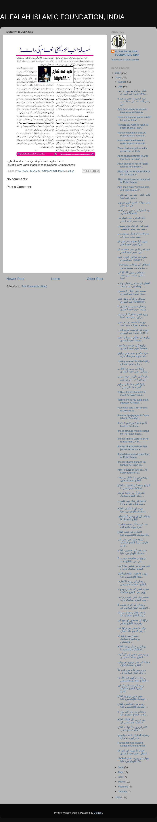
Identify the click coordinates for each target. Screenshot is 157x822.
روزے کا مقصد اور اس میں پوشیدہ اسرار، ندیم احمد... (133, 323)
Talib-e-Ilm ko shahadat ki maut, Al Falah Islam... (131, 393)
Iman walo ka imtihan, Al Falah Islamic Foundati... (132, 142)
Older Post (95, 279)
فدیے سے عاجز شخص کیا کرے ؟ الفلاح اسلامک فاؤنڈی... (134, 567)
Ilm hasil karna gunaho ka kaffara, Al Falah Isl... (132, 463)
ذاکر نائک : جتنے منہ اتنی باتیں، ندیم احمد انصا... (134, 196)
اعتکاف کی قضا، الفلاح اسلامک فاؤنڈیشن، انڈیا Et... (134, 533)
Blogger (98, 812)
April (121, 777)
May (120, 772)
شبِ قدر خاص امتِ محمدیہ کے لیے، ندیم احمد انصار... (134, 250)
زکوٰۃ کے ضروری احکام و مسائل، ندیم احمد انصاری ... (134, 370)
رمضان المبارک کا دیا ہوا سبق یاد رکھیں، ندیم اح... (134, 736)
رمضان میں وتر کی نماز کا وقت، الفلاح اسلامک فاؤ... (133, 713)
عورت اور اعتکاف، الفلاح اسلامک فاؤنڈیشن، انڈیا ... (133, 510)
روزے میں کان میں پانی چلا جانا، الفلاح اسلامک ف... (132, 671)
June (121, 767)
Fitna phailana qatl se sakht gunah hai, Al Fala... (133, 149)
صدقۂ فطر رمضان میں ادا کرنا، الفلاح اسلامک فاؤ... (132, 614)
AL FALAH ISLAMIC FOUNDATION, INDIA (62, 17)
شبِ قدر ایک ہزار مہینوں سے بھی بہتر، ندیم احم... (134, 235)
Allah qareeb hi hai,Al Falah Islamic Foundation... (133, 165)
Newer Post (15, 279)
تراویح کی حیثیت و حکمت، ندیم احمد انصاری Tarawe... (134, 347)
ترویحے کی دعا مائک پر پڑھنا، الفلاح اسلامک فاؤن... (133, 479)
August (122, 81)
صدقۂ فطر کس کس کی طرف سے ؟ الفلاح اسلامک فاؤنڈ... (133, 542)
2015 (118, 797)
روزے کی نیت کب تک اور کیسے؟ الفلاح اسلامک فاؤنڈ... (131, 688)
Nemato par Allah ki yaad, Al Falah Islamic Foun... (133, 126)
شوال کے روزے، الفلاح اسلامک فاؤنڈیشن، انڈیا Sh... (133, 760)
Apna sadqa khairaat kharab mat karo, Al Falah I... (133, 157)
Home (55, 279)
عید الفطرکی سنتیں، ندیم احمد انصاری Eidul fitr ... (134, 212)
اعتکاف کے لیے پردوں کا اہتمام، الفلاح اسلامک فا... (134, 518)
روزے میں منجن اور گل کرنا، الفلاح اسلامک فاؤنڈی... (133, 656)
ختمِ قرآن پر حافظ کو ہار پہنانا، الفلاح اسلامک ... (131, 494)
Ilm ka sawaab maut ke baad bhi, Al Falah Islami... (133, 432)
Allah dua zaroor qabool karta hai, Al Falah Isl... (134, 173)
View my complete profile (125, 59)
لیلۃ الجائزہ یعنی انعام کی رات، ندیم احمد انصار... (131, 219)
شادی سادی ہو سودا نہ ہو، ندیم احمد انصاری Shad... (132, 92)
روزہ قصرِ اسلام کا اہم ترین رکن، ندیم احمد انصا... (133, 316)
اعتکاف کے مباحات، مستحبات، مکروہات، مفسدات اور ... (134, 266)
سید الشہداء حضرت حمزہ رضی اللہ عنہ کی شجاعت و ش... (134, 101)
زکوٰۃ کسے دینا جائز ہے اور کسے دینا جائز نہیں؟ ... (131, 386)
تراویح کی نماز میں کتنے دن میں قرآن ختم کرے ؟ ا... (132, 502)
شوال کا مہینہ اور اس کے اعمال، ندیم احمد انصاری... (133, 752)
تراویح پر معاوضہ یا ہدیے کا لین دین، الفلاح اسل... (132, 559)
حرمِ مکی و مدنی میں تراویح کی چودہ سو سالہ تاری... (133, 354)
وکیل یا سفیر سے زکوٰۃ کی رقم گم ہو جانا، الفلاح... (132, 629)
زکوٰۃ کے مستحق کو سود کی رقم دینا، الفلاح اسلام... (133, 622)
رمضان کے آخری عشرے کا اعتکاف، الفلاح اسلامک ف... (134, 606)
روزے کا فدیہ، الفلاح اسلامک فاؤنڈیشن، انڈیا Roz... (132, 575)
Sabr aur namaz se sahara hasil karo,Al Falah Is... (132, 111)
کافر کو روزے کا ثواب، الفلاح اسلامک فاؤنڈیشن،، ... (133, 728)
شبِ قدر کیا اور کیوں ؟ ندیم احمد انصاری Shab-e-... (132, 258)
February (123, 786)
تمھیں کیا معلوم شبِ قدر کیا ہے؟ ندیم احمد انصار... (133, 243)
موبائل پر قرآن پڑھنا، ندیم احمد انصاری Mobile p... (132, 300)
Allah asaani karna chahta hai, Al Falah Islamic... (134, 181)
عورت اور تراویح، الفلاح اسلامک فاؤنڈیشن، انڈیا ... (133, 697)
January (123, 791)
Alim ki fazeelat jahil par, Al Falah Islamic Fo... (132, 471)
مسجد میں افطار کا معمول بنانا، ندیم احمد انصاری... (132, 292)
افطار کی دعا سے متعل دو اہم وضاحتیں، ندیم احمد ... (134, 285)
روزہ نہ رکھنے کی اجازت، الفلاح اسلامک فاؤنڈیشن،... (133, 679)
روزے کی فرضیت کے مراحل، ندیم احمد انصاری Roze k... (133, 331)
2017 (118, 72)
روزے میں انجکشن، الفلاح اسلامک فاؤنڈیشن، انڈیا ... (133, 705)
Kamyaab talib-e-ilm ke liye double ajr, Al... (132, 409)
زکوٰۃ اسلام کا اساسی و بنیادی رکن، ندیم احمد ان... (134, 362)
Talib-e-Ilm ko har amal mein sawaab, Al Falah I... (133, 401)
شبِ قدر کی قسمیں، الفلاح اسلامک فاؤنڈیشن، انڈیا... (132, 552)
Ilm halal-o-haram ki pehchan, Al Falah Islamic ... (134, 456)
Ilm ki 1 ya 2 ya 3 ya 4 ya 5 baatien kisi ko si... (132, 424)
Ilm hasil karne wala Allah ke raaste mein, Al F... (133, 440)
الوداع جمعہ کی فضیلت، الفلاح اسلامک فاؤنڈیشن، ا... (134, 487)
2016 (118, 77)
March (122, 781)
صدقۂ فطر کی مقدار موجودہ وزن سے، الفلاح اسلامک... (133, 590)
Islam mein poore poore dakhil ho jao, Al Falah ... (134, 118)
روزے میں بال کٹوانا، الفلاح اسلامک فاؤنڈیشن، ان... (132, 721)
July (120, 86)
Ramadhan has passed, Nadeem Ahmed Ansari (131, 744)
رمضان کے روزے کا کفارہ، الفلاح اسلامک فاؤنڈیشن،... (133, 583)
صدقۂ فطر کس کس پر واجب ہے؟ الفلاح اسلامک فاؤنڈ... (134, 598)
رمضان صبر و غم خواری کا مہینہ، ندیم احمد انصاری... (133, 308)
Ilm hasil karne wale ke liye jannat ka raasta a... (132, 448)
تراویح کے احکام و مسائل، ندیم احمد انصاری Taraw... (134, 339)
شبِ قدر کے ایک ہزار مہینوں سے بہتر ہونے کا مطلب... (133, 227)
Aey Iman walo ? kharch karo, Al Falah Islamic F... (134, 188)
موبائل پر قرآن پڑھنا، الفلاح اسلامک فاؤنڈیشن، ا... (132, 648)
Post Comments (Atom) (34, 286)
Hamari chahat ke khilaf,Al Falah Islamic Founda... (132, 134)
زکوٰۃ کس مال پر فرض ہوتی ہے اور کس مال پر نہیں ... (133, 378)
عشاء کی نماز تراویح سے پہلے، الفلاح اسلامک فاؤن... (134, 663)
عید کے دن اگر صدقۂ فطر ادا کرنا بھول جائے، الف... (133, 525)
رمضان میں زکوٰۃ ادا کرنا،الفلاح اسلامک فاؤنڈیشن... (129, 638)
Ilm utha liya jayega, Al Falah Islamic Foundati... (133, 417)
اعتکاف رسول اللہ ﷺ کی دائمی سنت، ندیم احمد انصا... (131, 275)
